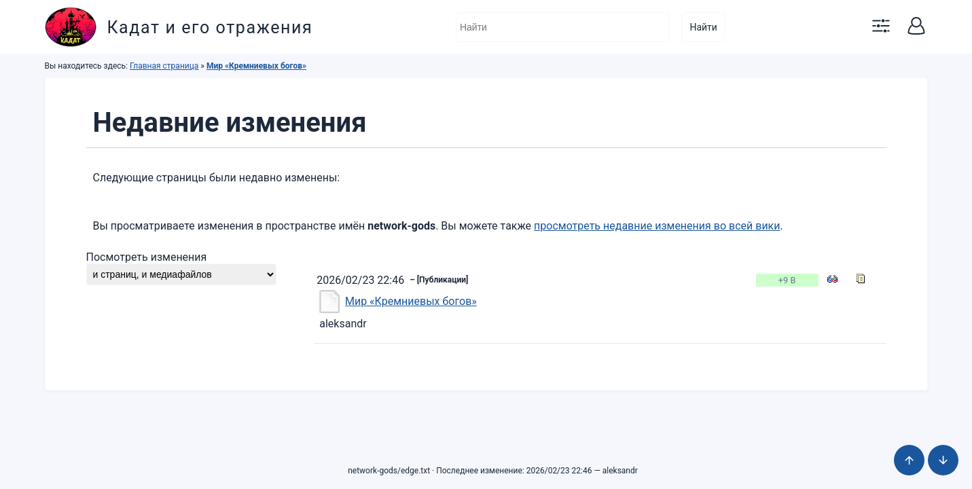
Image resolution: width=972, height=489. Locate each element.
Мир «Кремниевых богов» (256, 66)
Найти (703, 27)
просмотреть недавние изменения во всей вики (657, 225)
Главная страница (164, 66)
